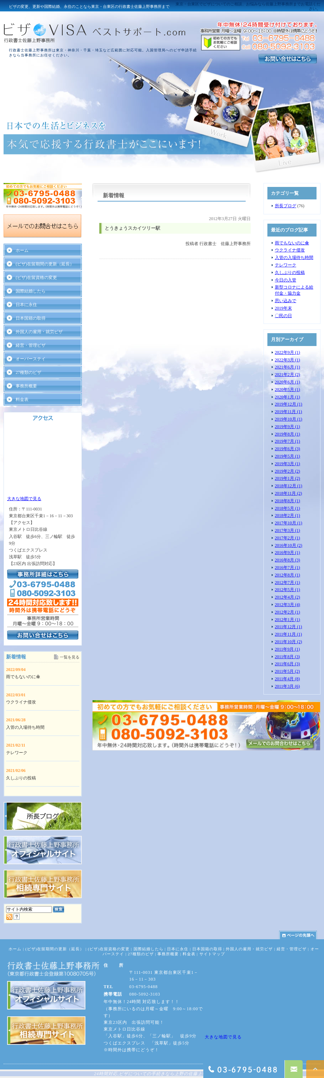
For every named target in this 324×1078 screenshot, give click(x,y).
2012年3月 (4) (287, 604)
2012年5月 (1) (287, 589)
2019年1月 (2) (287, 478)
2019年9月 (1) (287, 426)
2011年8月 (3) (287, 656)
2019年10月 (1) (288, 419)
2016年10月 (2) (288, 545)
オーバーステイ (31, 358)
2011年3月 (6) (287, 686)
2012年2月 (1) (287, 612)
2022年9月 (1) (287, 352)
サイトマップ (212, 954)
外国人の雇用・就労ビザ (39, 331)
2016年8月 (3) (287, 560)
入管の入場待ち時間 (294, 257)
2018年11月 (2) (288, 493)
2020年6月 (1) (287, 382)
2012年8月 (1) (287, 575)
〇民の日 (283, 315)
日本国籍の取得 (31, 318)
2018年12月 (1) (288, 485)
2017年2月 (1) (287, 537)
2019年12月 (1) (288, 404)
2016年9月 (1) (287, 552)
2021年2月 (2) (287, 374)
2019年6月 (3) (287, 448)
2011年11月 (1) (288, 634)
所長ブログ (285, 205)
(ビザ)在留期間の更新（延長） (45, 263)
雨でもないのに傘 (292, 242)
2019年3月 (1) (287, 463)
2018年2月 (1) (287, 515)
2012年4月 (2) (287, 597)
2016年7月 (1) (287, 567)
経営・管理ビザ (31, 345)
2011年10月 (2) (288, 641)
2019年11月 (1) (288, 411)
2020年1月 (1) (287, 397)
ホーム (22, 250)
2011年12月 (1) (288, 626)
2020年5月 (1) (287, 389)
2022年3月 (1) (287, 359)
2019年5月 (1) (287, 456)
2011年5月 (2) (287, 671)
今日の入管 (285, 280)
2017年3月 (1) (287, 530)
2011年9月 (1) (287, 649)
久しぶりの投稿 (290, 272)
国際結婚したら (31, 291)
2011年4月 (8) (287, 678)
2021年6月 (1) (287, 367)
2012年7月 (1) (287, 582)
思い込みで (285, 300)
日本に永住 (26, 304)
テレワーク (285, 265)
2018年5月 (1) (287, 508)
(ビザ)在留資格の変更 (36, 277)
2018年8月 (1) (287, 500)
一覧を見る (69, 657)
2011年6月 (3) (287, 663)
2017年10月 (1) (288, 522)
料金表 (22, 399)
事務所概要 (26, 385)
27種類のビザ (28, 372)
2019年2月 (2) (287, 471)
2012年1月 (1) (287, 619)
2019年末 (283, 308)
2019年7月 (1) (287, 441)
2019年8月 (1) (287, 434)
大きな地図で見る (24, 498)
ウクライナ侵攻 (290, 250)
